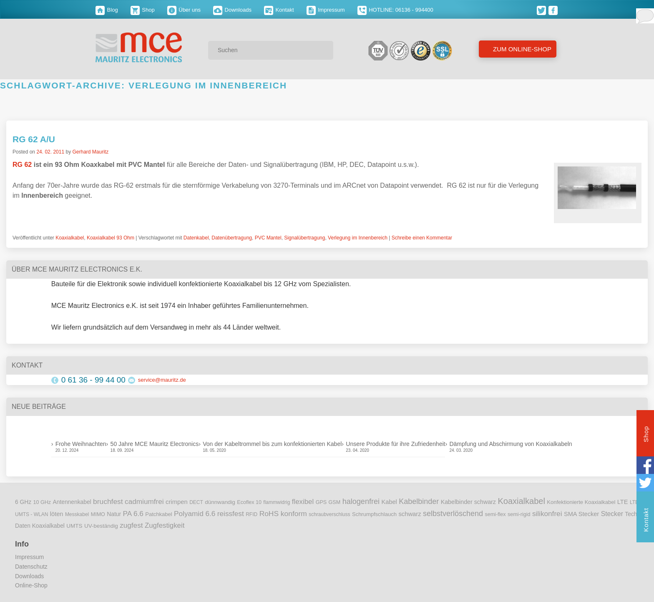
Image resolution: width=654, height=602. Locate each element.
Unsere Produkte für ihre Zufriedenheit (395, 444)
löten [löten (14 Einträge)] (56, 514)
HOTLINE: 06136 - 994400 (395, 10)
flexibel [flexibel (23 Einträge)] (303, 502)
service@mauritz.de (162, 380)
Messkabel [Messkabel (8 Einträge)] (77, 514)
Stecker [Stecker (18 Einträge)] (612, 513)
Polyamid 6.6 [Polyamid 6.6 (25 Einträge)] (194, 513)
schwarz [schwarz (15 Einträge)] (409, 514)
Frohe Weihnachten (80, 444)
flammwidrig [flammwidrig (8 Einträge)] (276, 502)
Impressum (326, 10)
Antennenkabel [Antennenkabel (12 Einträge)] (72, 502)
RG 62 (22, 164)
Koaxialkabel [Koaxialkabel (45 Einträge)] (521, 501)
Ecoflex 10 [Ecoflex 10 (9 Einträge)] (249, 502)
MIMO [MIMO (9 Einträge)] (98, 514)
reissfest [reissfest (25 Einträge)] (230, 513)
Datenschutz (31, 566)
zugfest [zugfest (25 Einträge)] (131, 525)
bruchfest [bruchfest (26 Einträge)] (108, 501)
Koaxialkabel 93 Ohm (110, 238)
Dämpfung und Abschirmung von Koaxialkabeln (510, 444)
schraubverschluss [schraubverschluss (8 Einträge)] (329, 514)
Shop (143, 10)
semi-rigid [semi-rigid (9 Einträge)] (519, 514)
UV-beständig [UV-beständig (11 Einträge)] (101, 526)
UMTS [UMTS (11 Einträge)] (74, 526)
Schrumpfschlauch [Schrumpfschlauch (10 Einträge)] (374, 514)
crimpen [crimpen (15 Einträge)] (177, 502)
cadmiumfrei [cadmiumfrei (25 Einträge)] (144, 501)
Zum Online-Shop (521, 49)
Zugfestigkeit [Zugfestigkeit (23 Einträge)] (164, 525)
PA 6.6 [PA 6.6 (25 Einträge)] (133, 513)
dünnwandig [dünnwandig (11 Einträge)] (220, 502)
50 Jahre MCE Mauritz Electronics (155, 444)
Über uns (184, 10)
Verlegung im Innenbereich (357, 238)
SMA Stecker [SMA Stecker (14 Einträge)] (581, 514)
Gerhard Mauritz (90, 152)
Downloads (232, 10)
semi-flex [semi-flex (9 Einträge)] (495, 514)
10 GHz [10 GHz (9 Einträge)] (42, 502)
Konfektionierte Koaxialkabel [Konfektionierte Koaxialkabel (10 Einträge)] (581, 502)
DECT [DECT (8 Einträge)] (196, 502)
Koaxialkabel (69, 238)
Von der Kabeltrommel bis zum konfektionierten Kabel (272, 444)
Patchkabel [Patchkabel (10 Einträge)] (158, 514)
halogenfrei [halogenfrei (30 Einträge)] (361, 501)
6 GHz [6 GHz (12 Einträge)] (23, 502)
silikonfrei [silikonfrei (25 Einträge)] (547, 513)
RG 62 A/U (34, 139)
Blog (107, 10)
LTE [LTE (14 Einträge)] (622, 502)
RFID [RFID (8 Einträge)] (251, 514)
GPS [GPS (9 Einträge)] (321, 502)
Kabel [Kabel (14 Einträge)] (389, 502)
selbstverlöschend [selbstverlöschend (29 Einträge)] (453, 513)
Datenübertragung (231, 238)
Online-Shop (31, 585)
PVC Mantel (268, 238)
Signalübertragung (304, 238)
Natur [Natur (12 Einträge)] (114, 514)
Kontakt (279, 10)
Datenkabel (196, 238)
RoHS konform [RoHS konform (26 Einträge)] (283, 513)
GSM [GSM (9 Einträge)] (335, 502)
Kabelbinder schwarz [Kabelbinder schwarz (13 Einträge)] (468, 502)
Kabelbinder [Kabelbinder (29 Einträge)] (419, 501)
